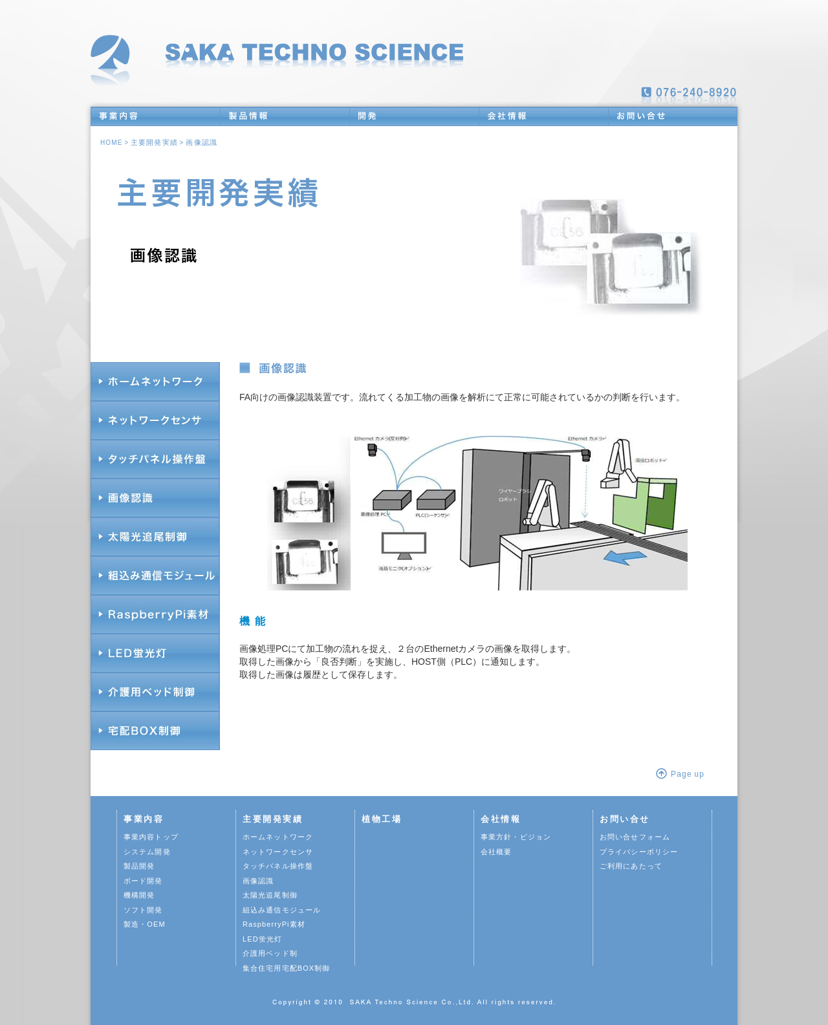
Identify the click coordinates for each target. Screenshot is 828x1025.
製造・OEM (145, 924)
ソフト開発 (143, 910)
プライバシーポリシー (639, 852)
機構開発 (139, 895)
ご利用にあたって (631, 866)
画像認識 (201, 142)
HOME (111, 142)
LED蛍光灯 (262, 939)
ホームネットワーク (278, 837)
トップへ (281, 53)
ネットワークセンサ (278, 852)
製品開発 (139, 866)
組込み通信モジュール (282, 910)
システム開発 (147, 852)
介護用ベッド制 (270, 953)
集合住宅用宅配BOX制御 (286, 968)
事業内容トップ (151, 837)
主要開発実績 (154, 142)
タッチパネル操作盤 (278, 866)
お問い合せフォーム (635, 837)
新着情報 (711, 46)
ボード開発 (143, 881)
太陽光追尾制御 (270, 895)
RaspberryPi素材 (274, 924)
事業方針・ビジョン (516, 837)
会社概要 (496, 852)
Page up (687, 774)
